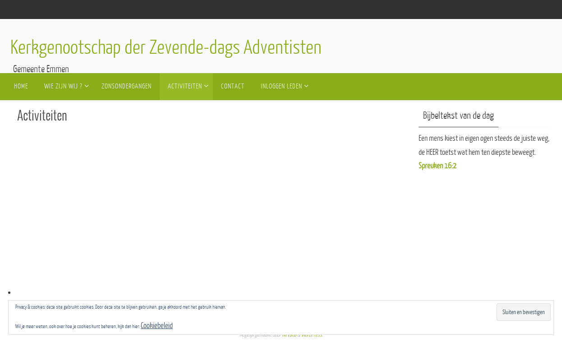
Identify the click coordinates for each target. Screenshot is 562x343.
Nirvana (289, 335)
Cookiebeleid (157, 325)
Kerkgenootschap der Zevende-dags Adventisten (166, 47)
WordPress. (312, 335)
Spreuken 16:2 (437, 166)
